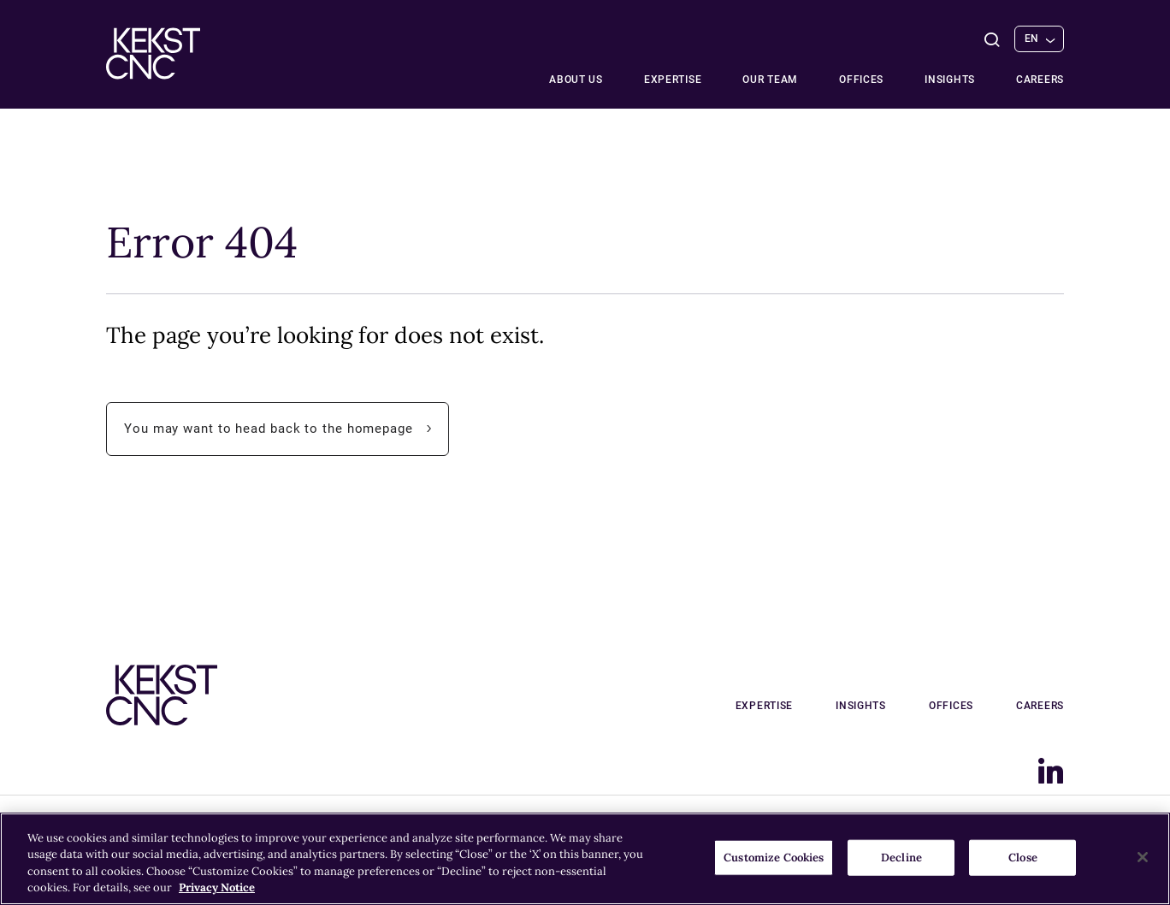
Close (1022, 857)
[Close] (1142, 857)
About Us (576, 80)
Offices (861, 80)
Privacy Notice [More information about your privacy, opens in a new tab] (217, 887)
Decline (901, 857)
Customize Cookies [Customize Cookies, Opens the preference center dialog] (774, 857)
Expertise (672, 80)
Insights (950, 80)
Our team (770, 80)
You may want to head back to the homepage (286, 429)
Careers (1040, 80)
